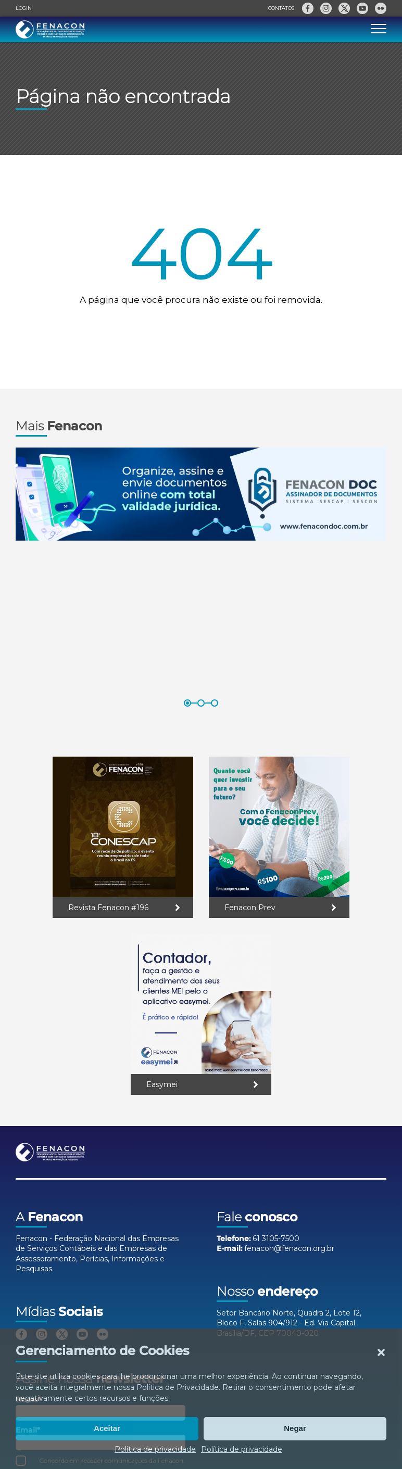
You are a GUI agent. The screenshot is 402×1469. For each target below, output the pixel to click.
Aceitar (107, 1428)
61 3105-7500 (276, 1238)
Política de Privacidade (177, 1387)
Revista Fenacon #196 (108, 907)
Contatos (281, 8)
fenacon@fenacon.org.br (289, 1248)
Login (24, 8)
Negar (295, 1428)
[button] (381, 1352)
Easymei (162, 1084)
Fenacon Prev (249, 907)
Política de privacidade (155, 1449)
